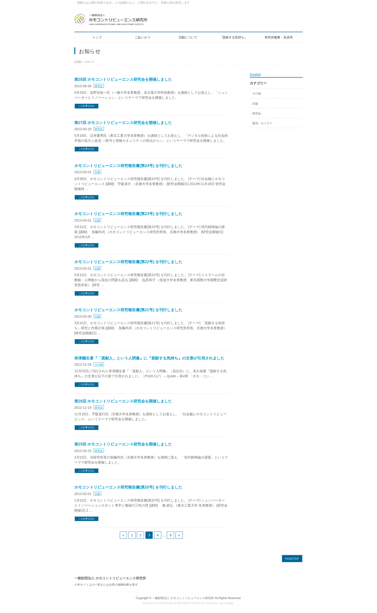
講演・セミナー (262, 123)
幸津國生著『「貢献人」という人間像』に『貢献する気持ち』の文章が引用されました (149, 358)
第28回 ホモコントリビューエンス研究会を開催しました (123, 79)
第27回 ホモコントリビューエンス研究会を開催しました (123, 123)
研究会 (99, 86)
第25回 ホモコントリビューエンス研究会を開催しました (123, 444)
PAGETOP (292, 558)
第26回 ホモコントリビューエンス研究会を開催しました (123, 401)
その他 (99, 364)
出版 (97, 172)
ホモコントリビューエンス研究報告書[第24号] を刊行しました (128, 166)
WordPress (166, 603)
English (255, 74)
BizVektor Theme (188, 603)
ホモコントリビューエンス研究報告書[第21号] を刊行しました (128, 310)
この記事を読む (86, 106)
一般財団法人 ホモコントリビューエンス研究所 (183, 598)
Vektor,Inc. (212, 603)
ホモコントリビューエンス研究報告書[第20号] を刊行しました (128, 487)
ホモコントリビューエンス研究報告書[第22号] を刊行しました (128, 262)
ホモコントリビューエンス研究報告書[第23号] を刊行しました (128, 214)
